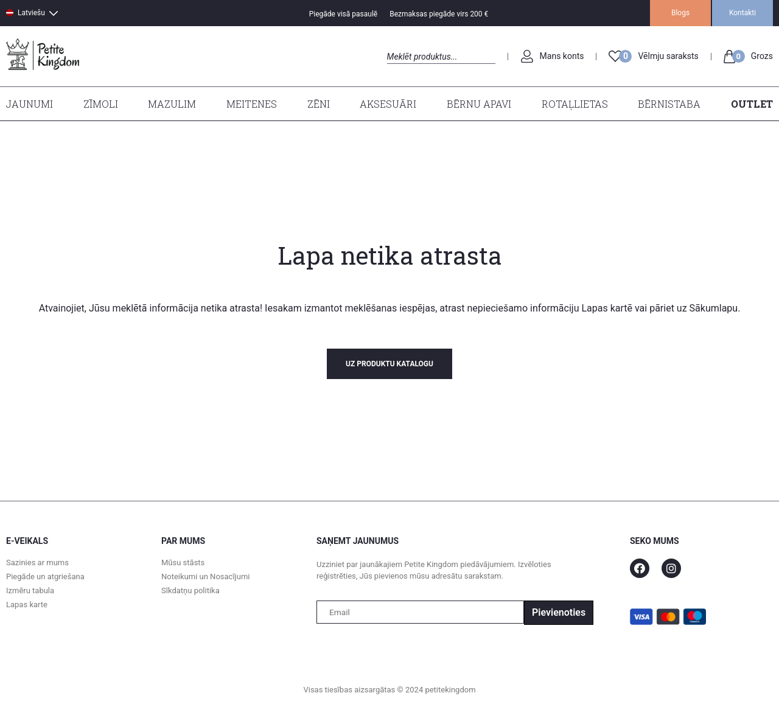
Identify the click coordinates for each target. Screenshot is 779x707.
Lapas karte (26, 604)
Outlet (752, 103)
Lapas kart (603, 308)
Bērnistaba (669, 103)
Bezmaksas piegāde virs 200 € (439, 14)
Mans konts (562, 56)
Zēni (318, 103)
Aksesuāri (388, 103)
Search (397, 70)
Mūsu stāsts (182, 562)
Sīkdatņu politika (190, 590)
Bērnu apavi (479, 103)
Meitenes (251, 103)
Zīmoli (100, 103)
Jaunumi (29, 103)
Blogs (680, 13)
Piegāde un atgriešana (45, 576)
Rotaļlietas (575, 103)
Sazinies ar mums (37, 562)
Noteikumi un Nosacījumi (205, 576)
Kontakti (742, 13)
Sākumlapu (714, 308)
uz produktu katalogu (389, 364)
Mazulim (172, 103)
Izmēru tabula (30, 590)
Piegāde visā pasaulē (343, 14)
